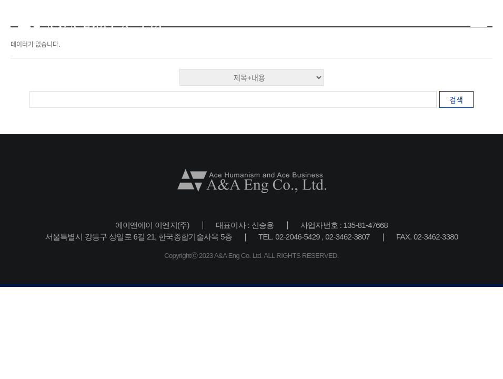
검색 (456, 99)
